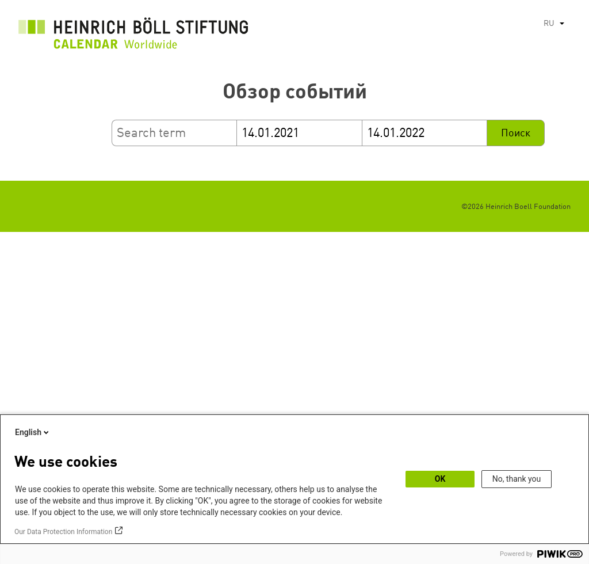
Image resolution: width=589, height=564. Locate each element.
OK (440, 478)
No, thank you (516, 478)
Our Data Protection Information (63, 532)
